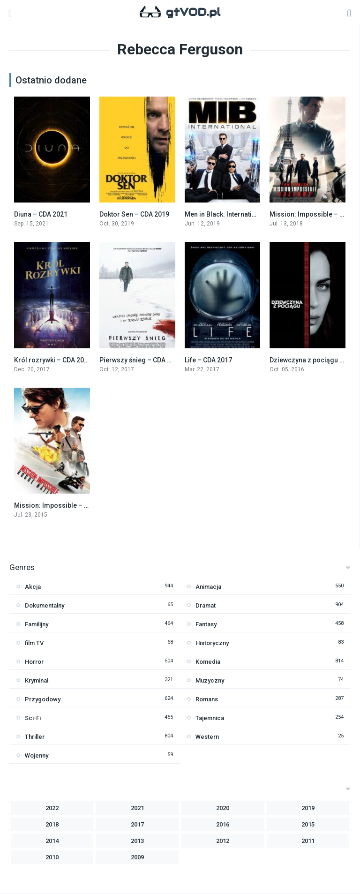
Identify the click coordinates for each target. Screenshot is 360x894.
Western (207, 736)
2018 (52, 824)
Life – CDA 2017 (208, 360)
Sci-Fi (33, 717)
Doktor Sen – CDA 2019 (134, 214)
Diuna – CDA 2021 (41, 214)
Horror (34, 661)
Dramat (205, 605)
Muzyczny (209, 680)
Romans (206, 699)
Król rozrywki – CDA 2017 (52, 360)
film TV (34, 642)
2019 (308, 807)
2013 (137, 840)
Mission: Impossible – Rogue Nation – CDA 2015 (88, 505)
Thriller (35, 736)
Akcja (33, 586)
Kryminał (37, 680)
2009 (137, 857)
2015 (308, 824)
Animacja (208, 586)
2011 (308, 840)
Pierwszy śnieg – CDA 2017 (140, 360)
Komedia (207, 661)
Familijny (36, 624)
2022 (52, 807)
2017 (137, 824)
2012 (222, 840)
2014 (52, 840)
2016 (222, 824)
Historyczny (212, 642)
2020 (222, 807)
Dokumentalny (44, 605)
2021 (137, 807)
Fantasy (206, 624)
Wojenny (36, 755)
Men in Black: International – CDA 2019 (243, 214)
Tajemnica (209, 717)
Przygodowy (42, 699)
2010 (52, 857)
